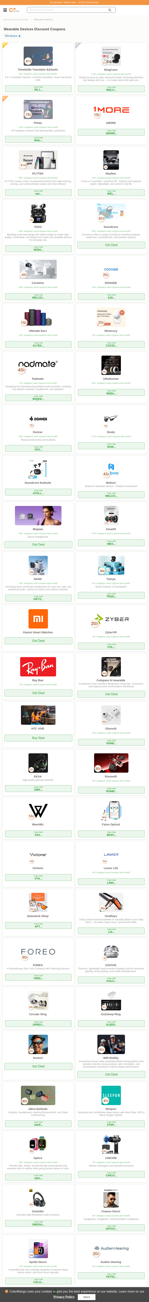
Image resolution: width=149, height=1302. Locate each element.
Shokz (111, 432)
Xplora (38, 1158)
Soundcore (111, 226)
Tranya (110, 579)
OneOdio (38, 1211)
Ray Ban (37, 680)
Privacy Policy (64, 1297)
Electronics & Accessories (16, 19)
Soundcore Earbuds (38, 482)
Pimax (38, 122)
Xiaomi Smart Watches (38, 632)
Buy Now (38, 738)
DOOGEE (111, 282)
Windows (11, 35)
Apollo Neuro (38, 1262)
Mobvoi (111, 482)
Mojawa (38, 529)
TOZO (38, 226)
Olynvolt (111, 728)
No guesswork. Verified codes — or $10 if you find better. (74, 2)
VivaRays (111, 916)
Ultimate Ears (38, 330)
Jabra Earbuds (38, 1108)
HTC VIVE (37, 728)
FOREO (38, 965)
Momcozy (111, 330)
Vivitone (37, 868)
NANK (38, 579)
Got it (87, 1297)
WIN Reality (111, 1057)
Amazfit (111, 529)
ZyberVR (111, 632)
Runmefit (111, 776)
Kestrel (38, 1057)
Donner (38, 432)
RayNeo (111, 173)
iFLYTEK (38, 173)
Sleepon (110, 1108)
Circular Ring (38, 1014)
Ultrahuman (111, 378)
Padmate (38, 378)
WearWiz (38, 824)
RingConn (111, 69)
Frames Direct (110, 1211)
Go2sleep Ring (111, 1014)
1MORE (111, 122)
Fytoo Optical (111, 824)
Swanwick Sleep (38, 916)
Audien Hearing (110, 1262)
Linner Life (111, 868)
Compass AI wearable (110, 680)
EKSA (38, 776)
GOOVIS (110, 965)
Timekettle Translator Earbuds (38, 69)
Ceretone (38, 282)
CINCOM (110, 1158)
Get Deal (111, 245)
